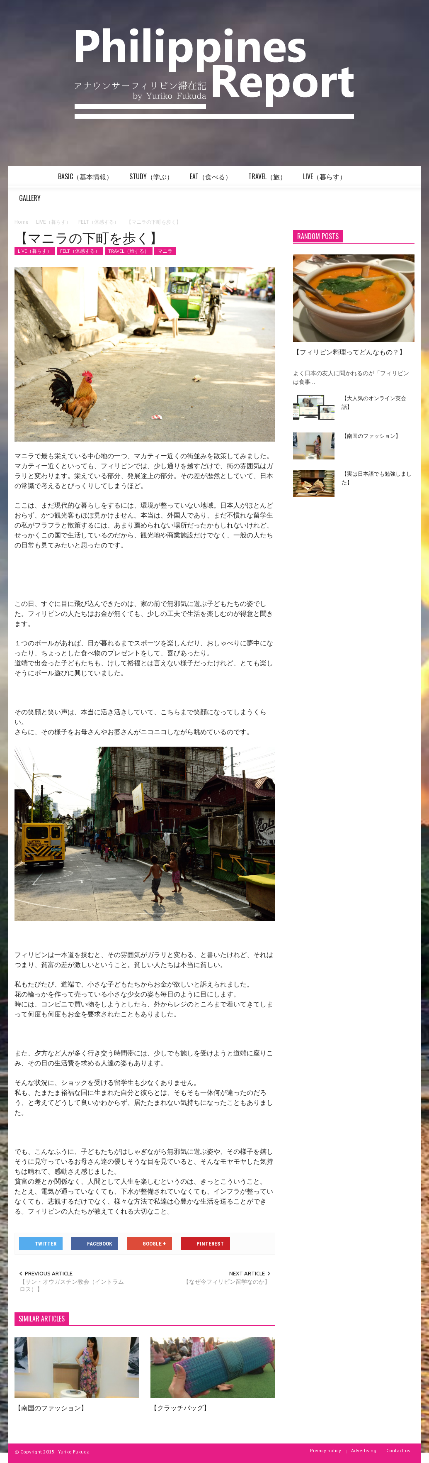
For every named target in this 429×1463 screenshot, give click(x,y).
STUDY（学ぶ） (152, 179)
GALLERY (31, 201)
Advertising (363, 1450)
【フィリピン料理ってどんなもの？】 (349, 352)
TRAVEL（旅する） (128, 251)
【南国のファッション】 (51, 1407)
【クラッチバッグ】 (180, 1407)
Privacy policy (325, 1450)
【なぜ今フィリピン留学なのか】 (226, 1281)
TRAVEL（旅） (268, 179)
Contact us (398, 1450)
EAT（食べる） (212, 179)
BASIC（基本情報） (86, 179)
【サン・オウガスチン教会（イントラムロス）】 (71, 1285)
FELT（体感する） (80, 251)
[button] (406, 176)
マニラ (165, 251)
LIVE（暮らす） (325, 179)
